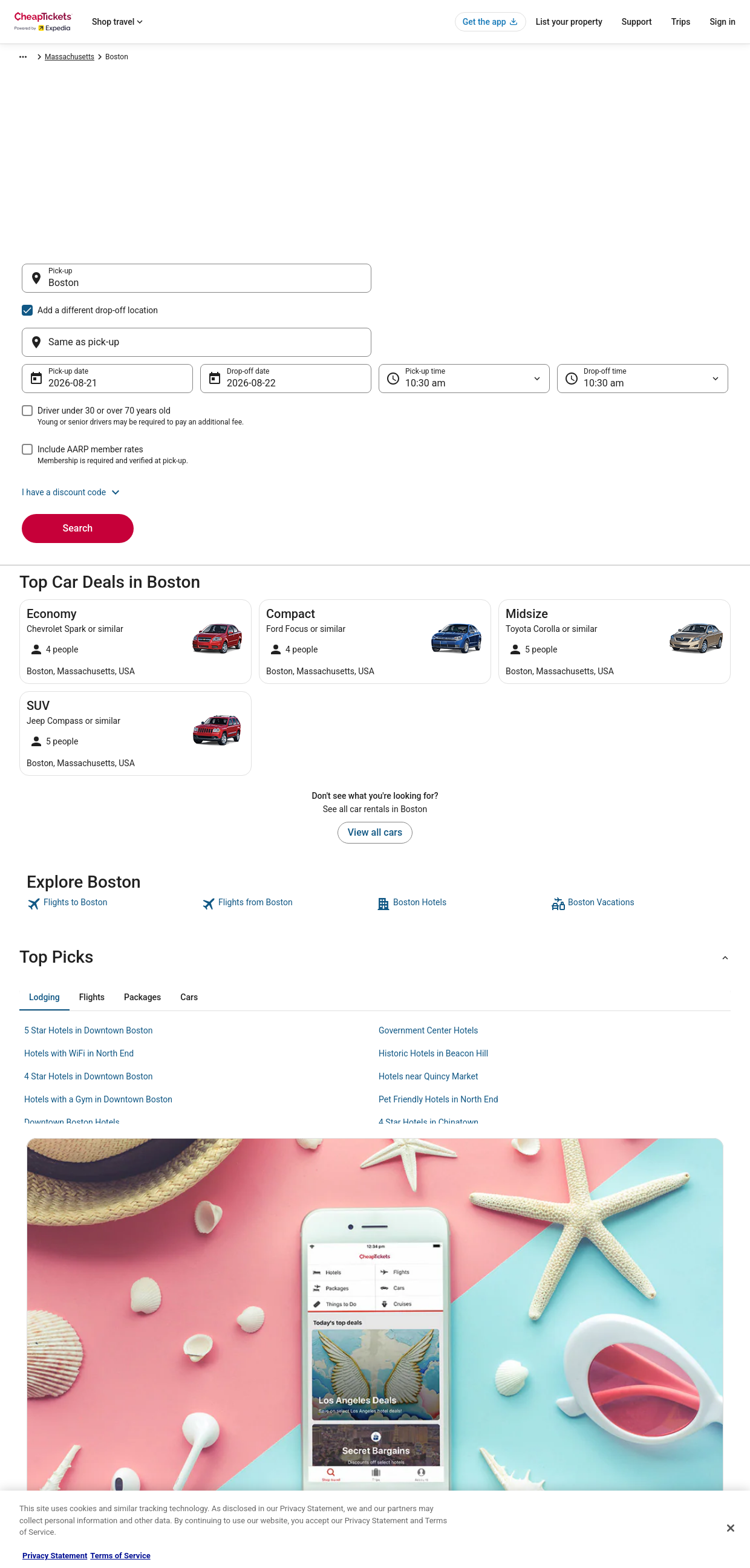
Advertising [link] (37, 1463)
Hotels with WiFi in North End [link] (79, 995)
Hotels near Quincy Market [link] (428, 1018)
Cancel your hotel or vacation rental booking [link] (641, 1366)
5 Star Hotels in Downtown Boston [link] (88, 972)
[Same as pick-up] (553, 284)
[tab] (44, 939)
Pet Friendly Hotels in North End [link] (438, 1041)
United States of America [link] (226, 58)
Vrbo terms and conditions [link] (429, 1405)
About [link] (29, 1347)
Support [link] (583, 1347)
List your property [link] (47, 1386)
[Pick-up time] (464, 320)
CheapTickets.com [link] (42, 58)
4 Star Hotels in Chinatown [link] (428, 1064)
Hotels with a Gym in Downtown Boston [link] (98, 1041)
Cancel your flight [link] (599, 1386)
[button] (375, 434)
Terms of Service (120, 1555)
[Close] (730, 1528)
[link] (113, 846)
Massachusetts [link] (302, 58)
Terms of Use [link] (408, 1386)
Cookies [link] (400, 1366)
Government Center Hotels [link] (428, 972)
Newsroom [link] (36, 1424)
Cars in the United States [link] (242, 1366)
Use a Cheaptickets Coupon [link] (615, 1424)
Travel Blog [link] (221, 1483)
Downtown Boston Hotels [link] (72, 1064)
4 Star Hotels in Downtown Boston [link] (88, 1018)
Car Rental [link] (100, 58)
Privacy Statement (54, 1555)
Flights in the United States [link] (246, 1386)
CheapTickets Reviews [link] (239, 1424)
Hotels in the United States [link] (246, 1347)
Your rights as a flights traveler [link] (620, 1444)
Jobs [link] (27, 1366)
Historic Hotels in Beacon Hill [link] (433, 995)
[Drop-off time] (642, 320)
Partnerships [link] (39, 1405)
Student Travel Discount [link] (241, 1463)
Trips (681, 22)
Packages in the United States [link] (251, 1405)
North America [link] (151, 58)
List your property (569, 22)
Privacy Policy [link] (409, 1347)
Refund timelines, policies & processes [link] (633, 1405)
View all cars (375, 774)
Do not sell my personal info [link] (432, 1424)
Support (637, 22)
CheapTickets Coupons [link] (240, 1444)
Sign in (722, 22)
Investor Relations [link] (48, 1444)
